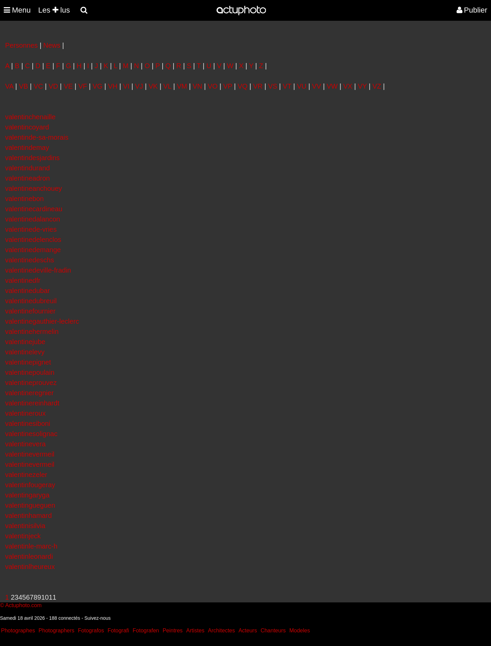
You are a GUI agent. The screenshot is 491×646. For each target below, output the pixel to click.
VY (362, 86)
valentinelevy (25, 352)
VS (272, 86)
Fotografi (118, 630)
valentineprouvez (31, 382)
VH (113, 86)
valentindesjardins (32, 158)
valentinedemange (33, 249)
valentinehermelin (32, 331)
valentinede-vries (31, 229)
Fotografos (91, 630)
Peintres (173, 630)
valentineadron (27, 178)
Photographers (56, 630)
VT (287, 86)
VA (9, 86)
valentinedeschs (29, 260)
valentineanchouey (33, 188)
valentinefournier (30, 311)
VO (213, 86)
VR (258, 86)
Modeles (299, 630)
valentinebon (24, 198)
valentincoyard (27, 127)
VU (302, 86)
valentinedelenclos (33, 239)
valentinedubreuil (31, 301)
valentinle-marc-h (31, 546)
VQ (243, 86)
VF (82, 86)
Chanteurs (273, 630)
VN (197, 86)
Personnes (21, 45)
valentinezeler (26, 474)
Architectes (221, 630)
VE (68, 86)
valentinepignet (28, 362)
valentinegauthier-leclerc (42, 321)
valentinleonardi (29, 556)
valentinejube (25, 341)
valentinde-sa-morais (37, 137)
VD (53, 86)
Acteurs (247, 630)
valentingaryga (27, 495)
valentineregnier (29, 393)
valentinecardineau (33, 209)
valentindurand (27, 168)
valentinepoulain (30, 372)
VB (23, 86)
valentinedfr (22, 280)
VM (182, 86)
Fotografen (146, 630)
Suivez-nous (97, 618)
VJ (139, 86)
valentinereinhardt (32, 403)
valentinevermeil (30, 454)
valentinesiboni (27, 423)
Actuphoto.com (23, 605)
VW (332, 86)
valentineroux (25, 413)
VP (227, 86)
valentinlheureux (30, 566)
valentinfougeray (30, 485)
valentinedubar (27, 290)
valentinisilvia (25, 525)
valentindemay (27, 147)
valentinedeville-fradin (38, 270)
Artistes (195, 630)
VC (38, 86)
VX (348, 86)
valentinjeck (23, 536)
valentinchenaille (30, 117)
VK (153, 86)
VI (126, 86)
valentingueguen (30, 505)
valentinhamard (28, 515)
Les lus (54, 10)
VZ (376, 86)
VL (167, 86)
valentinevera (25, 444)
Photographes (18, 630)
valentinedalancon (32, 219)
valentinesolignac (31, 433)
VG (98, 86)
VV (316, 86)
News (51, 45)
